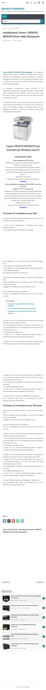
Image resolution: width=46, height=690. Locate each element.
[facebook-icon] (27, 2)
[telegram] (22, 521)
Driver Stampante (13, 8)
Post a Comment (17, 40)
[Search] (21, 21)
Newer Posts (6, 582)
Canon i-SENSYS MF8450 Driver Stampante (17, 72)
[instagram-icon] (35, 2)
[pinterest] (13, 521)
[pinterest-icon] (42, 2)
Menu (4, 16)
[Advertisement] (23, 57)
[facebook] (4, 521)
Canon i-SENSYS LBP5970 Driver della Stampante (22, 308)
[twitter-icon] (31, 2)
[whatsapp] (17, 521)
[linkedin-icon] (39, 2)
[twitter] (9, 521)
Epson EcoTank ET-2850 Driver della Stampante (25, 605)
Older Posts (40, 582)
